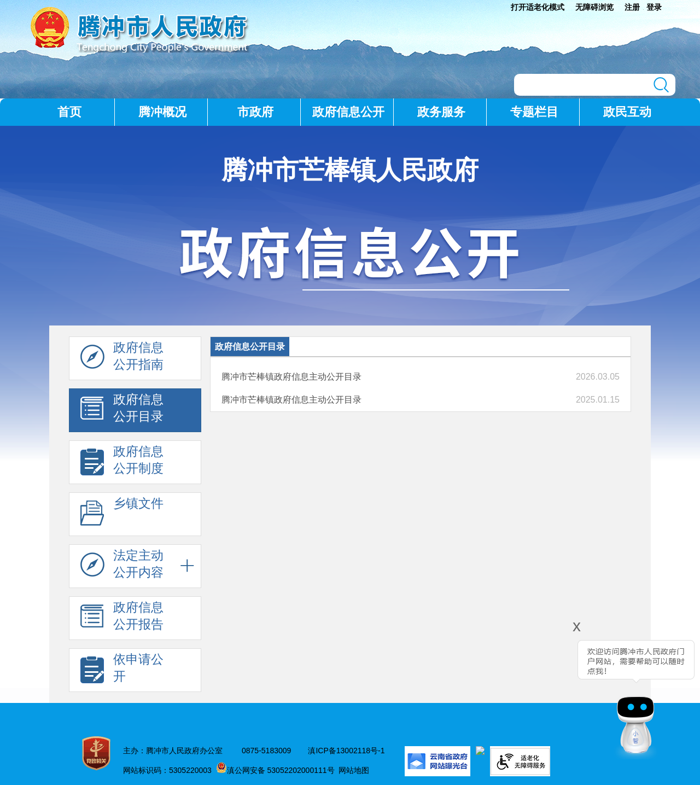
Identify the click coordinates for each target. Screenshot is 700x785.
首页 (69, 112)
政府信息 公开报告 (122, 618)
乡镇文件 (122, 514)
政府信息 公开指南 (122, 358)
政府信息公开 (348, 112)
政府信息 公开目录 (122, 410)
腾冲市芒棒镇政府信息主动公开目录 (291, 376)
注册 (632, 7)
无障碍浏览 (594, 7)
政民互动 (627, 112)
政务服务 (441, 112)
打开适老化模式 (537, 7)
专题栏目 (534, 112)
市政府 (255, 112)
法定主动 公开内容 (122, 566)
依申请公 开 (122, 670)
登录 (654, 7)
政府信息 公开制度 (122, 462)
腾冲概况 (162, 112)
